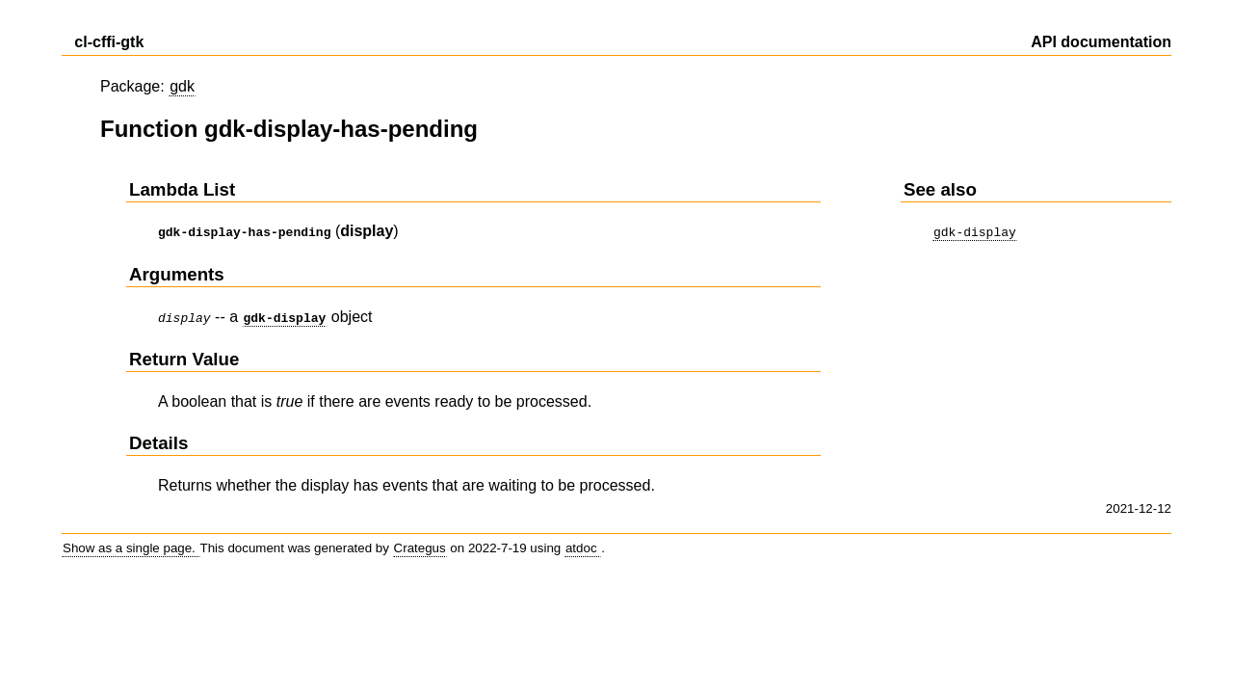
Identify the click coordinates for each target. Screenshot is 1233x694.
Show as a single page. (131, 544)
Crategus (420, 544)
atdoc (582, 544)
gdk (182, 86)
